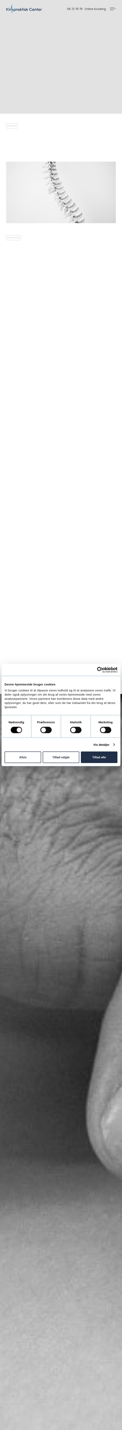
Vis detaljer (101, 744)
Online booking (95, 9)
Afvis (23, 757)
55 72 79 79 (74, 9)
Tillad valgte (61, 757)
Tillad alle (99, 757)
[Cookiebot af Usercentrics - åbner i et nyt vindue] (100, 670)
